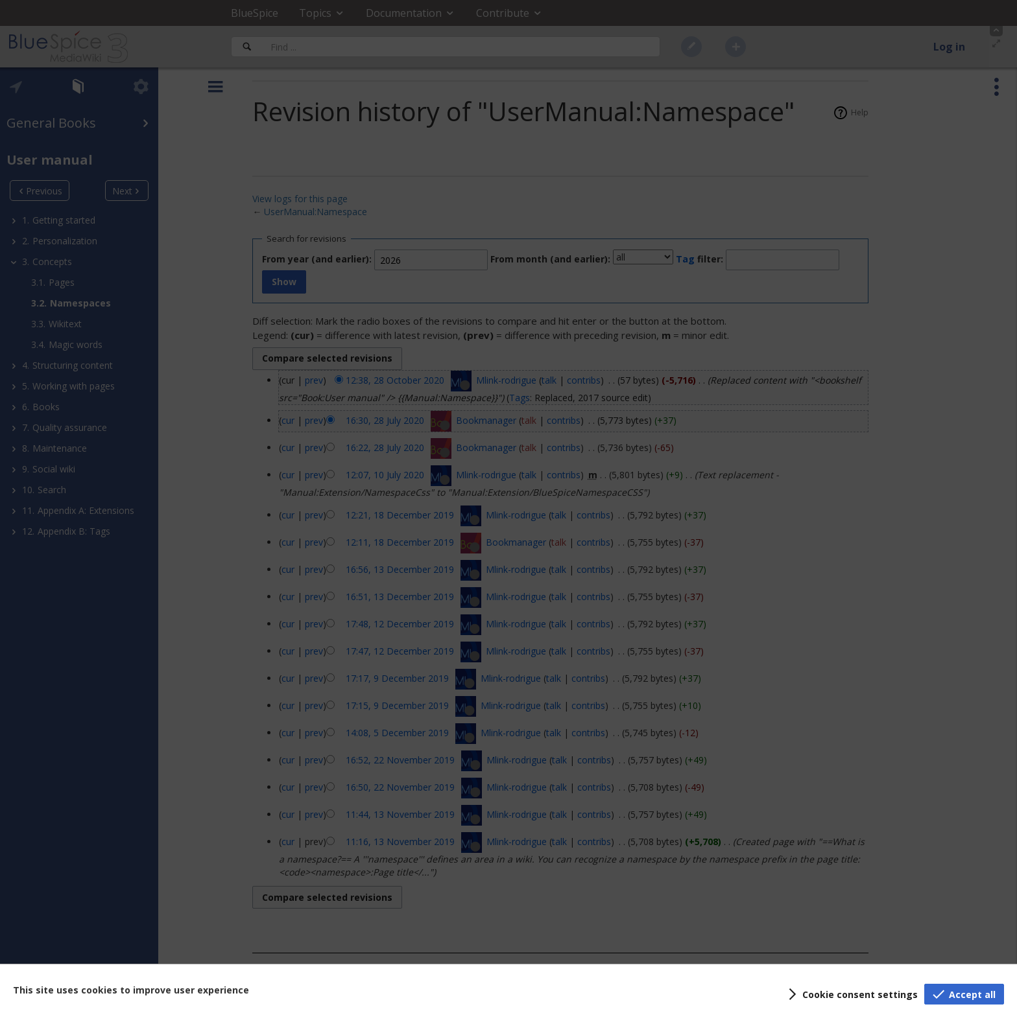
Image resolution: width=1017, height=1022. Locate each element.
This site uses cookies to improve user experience (131, 990)
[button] (851, 994)
